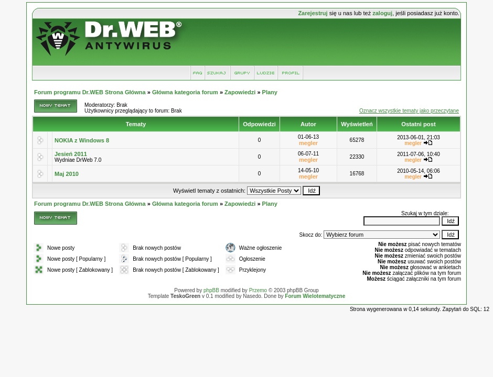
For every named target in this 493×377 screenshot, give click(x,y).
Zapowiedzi (239, 92)
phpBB (211, 290)
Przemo (258, 290)
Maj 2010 (67, 174)
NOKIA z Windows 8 (82, 140)
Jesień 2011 (71, 154)
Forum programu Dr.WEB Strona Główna (90, 92)
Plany (269, 92)
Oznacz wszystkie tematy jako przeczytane (409, 111)
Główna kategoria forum (185, 92)
